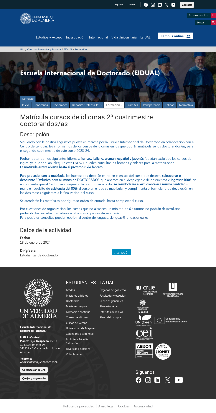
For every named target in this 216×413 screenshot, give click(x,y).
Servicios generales (111, 301)
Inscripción (121, 252)
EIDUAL (68, 49)
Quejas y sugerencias (34, 378)
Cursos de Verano (76, 323)
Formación (81, 49)
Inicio (25, 105)
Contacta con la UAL (33, 370)
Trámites (132, 105)
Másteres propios (76, 306)
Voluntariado (74, 354)
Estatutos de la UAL (111, 312)
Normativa (186, 105)
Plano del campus (110, 317)
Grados (70, 290)
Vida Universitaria (124, 37)
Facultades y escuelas (113, 295)
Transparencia (151, 105)
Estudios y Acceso (49, 37)
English (132, 4)
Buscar (206, 22)
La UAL (145, 37)
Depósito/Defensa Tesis (87, 105)
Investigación (75, 37)
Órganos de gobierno (113, 290)
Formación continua (78, 312)
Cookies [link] (124, 406)
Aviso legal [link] (106, 406)
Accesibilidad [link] (143, 406)
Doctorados (59, 105)
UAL (22, 49)
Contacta (187, 5)
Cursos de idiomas (77, 317)
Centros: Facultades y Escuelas (44, 49)
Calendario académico (80, 333)
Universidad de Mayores (80, 328)
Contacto (28, 98)
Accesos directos (202, 15)
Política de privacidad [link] (78, 406)
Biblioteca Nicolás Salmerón (77, 341)
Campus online (175, 36)
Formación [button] (114, 105)
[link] (187, 4)
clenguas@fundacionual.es (129, 217)
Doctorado (72, 301)
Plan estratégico (109, 306)
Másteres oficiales (77, 295)
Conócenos (41, 105)
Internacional (98, 37)
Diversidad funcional (78, 349)
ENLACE (79, 162)
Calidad (169, 105)
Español (119, 4)
